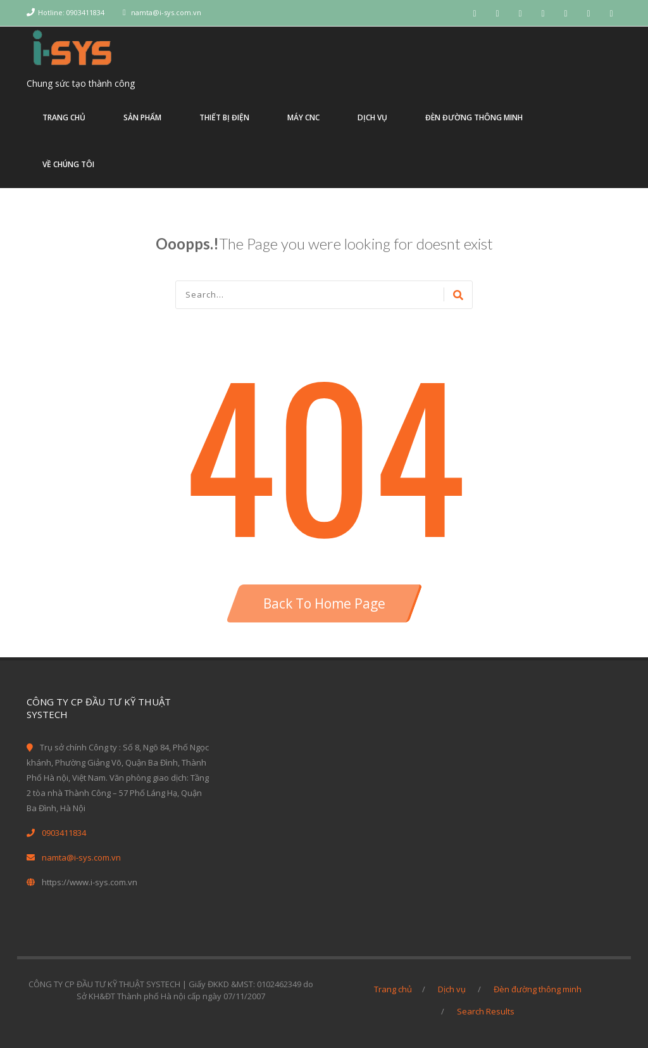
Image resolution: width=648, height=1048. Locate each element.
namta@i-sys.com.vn (166, 12)
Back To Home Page (324, 603)
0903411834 (64, 832)
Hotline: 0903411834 (71, 12)
